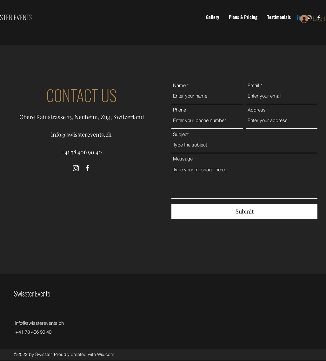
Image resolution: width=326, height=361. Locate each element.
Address (257, 109)
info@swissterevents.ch (81, 134)
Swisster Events (32, 293)
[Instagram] (76, 168)
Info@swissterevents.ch (39, 323)
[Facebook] (87, 168)
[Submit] (244, 211)
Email (253, 85)
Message (183, 158)
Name (179, 85)
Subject (181, 134)
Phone (179, 109)
